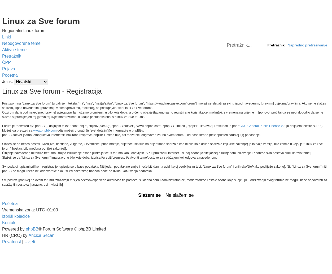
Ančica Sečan (42, 235)
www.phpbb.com (44, 130)
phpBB (32, 229)
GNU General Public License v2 (261, 126)
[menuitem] (21, 43)
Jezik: (7, 81)
